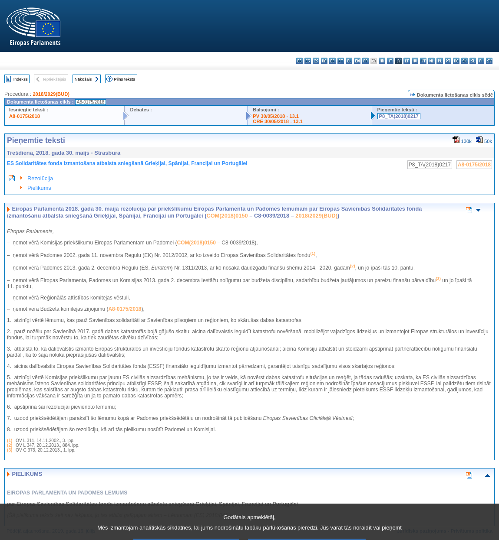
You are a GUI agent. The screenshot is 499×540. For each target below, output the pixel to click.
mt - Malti (423, 61)
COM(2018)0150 (227, 215)
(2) (9, 445)
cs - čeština (316, 61)
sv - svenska (489, 61)
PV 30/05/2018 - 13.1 (276, 116)
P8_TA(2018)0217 (399, 116)
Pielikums (39, 188)
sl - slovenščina (472, 61)
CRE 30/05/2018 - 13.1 (277, 121)
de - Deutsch (332, 61)
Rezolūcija (40, 178)
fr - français (365, 61)
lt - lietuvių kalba (406, 61)
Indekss (20, 79)
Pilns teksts (124, 79)
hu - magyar (415, 61)
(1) (9, 440)
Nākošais (83, 79)
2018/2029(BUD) (51, 94)
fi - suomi (481, 61)
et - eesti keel (340, 61)
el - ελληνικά (349, 61)
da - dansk (324, 61)
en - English (357, 61)
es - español (307, 61)
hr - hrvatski (382, 61)
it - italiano (390, 61)
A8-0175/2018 (24, 116)
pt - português (448, 61)
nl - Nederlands (431, 61)
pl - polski (439, 61)
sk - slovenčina (464, 61)
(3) (9, 450)
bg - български (299, 61)
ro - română (456, 61)
